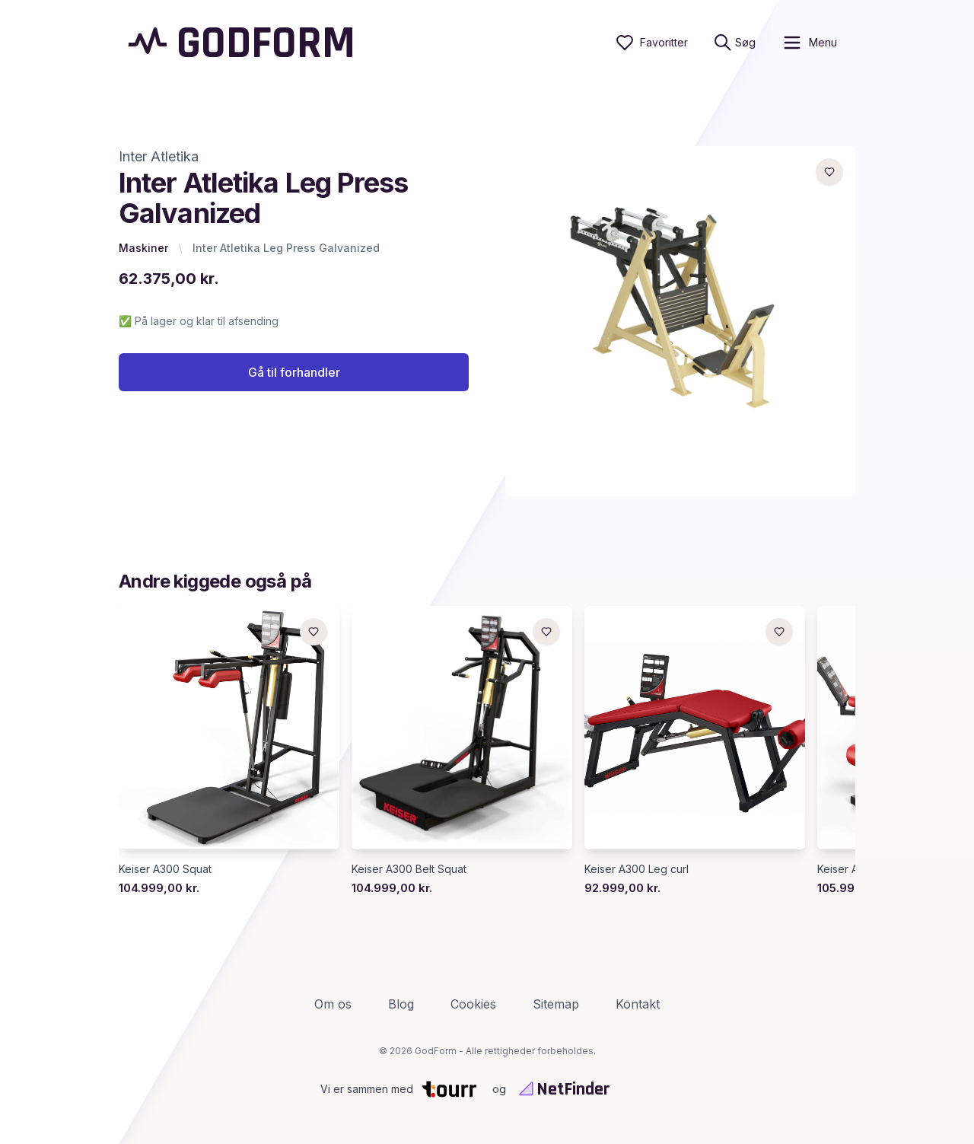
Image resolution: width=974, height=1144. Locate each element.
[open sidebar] (809, 42)
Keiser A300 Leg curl (636, 868)
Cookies (473, 1004)
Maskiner (143, 247)
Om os (333, 1004)
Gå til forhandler (294, 372)
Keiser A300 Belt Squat (409, 868)
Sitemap (556, 1004)
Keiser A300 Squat (165, 868)
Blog (401, 1004)
